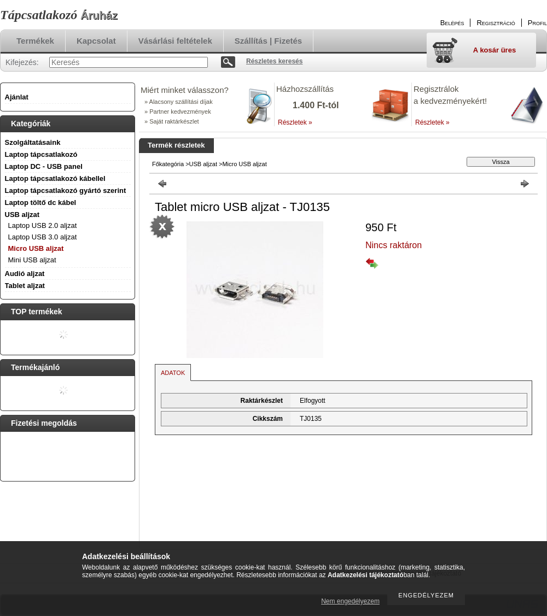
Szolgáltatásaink (33, 142)
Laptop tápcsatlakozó (41, 154)
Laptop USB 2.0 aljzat (42, 225)
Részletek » (295, 122)
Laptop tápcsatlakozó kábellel (55, 178)
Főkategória (168, 164)
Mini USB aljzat (32, 260)
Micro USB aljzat (36, 248)
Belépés (452, 23)
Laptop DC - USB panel (44, 166)
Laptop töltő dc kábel (41, 202)
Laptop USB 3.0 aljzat (42, 237)
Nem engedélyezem (350, 601)
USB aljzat (203, 164)
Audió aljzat (25, 273)
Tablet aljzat (25, 285)
